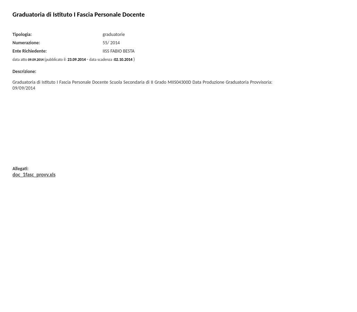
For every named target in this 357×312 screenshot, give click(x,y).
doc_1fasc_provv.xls (33, 175)
